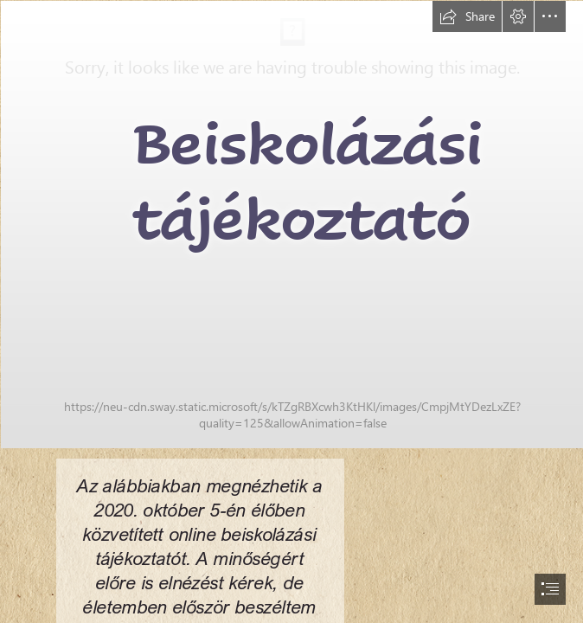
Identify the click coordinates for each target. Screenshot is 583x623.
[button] (467, 16)
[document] (291, 311)
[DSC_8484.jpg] (291, 223)
